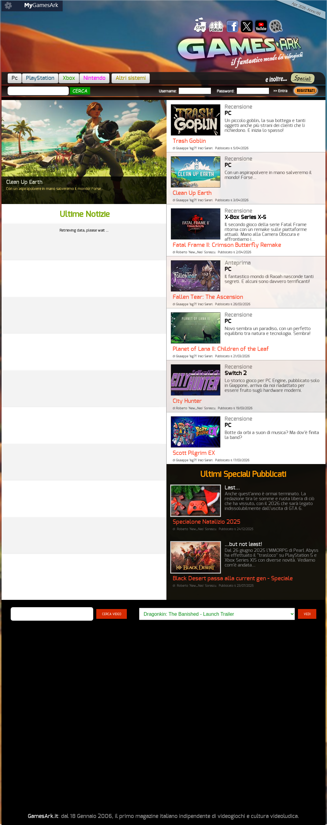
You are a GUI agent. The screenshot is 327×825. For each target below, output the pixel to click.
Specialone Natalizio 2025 (206, 522)
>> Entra (280, 91)
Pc (15, 78)
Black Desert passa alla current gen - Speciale (233, 579)
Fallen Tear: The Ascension (208, 297)
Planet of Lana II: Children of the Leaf (221, 349)
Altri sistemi (131, 78)
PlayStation (40, 78)
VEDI (307, 614)
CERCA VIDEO (111, 614)
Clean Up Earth (192, 193)
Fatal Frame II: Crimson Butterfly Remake (227, 245)
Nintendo (94, 78)
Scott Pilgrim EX (194, 453)
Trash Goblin (189, 141)
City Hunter (187, 401)
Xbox (69, 78)
